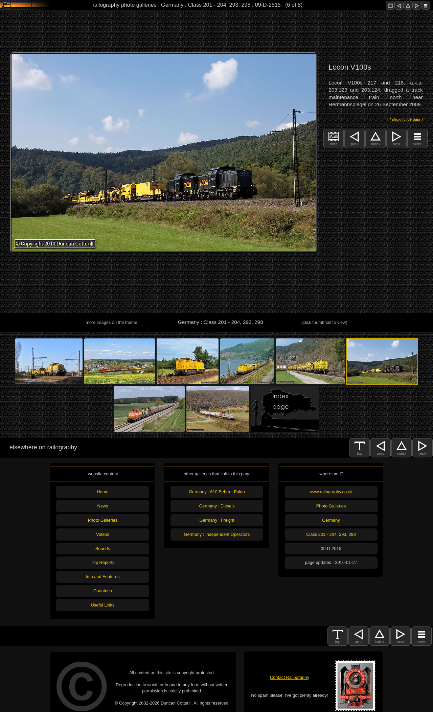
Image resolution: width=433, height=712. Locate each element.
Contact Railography (289, 677)
